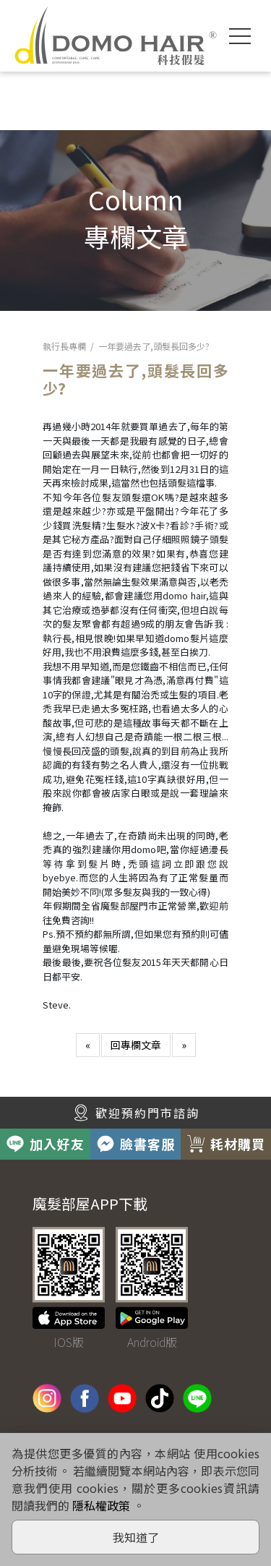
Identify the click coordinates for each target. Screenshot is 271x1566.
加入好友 (46, 1143)
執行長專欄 (64, 346)
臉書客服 (136, 1143)
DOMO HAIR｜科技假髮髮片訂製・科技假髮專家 (115, 36)
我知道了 (136, 1537)
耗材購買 (226, 1143)
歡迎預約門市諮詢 (135, 1112)
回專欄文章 (136, 1044)
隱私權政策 (101, 1505)
